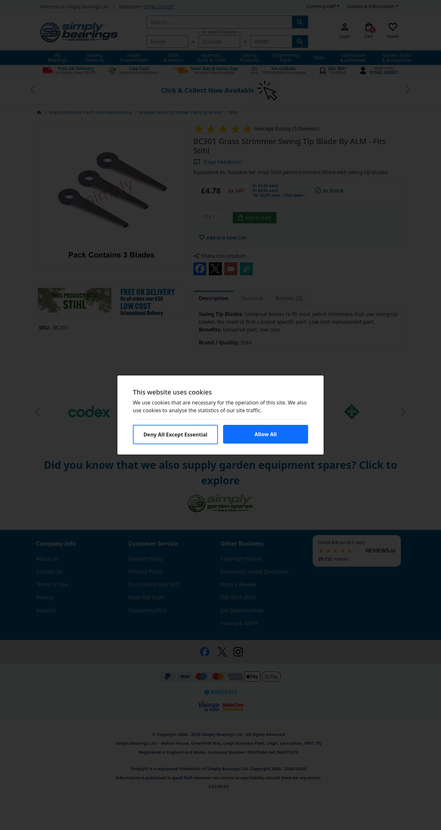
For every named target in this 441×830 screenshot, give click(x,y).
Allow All (265, 434)
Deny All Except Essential (176, 434)
